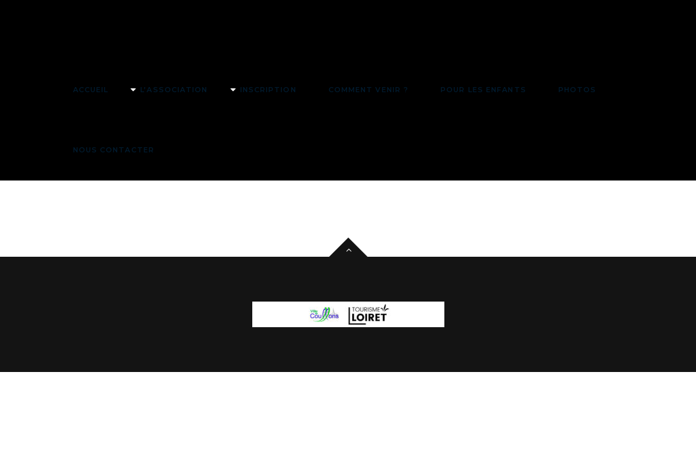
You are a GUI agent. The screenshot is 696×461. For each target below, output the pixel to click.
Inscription (268, 89)
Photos (577, 89)
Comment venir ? (368, 89)
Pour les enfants (483, 89)
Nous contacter (113, 149)
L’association (173, 89)
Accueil (91, 89)
